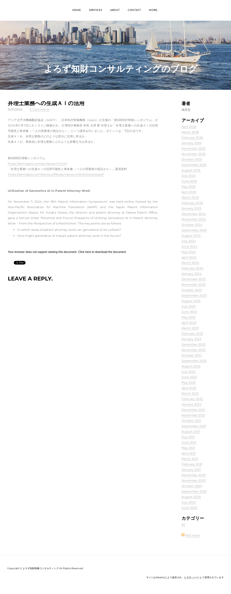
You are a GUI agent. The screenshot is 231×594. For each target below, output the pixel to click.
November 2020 (194, 480)
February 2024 (192, 268)
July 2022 (188, 371)
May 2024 (189, 252)
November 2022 (193, 350)
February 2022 (192, 399)
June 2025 (189, 181)
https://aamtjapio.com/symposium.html (37, 163)
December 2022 (193, 344)
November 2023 (193, 284)
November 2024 (194, 219)
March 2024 (190, 263)
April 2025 (189, 192)
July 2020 (189, 502)
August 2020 (191, 497)
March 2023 (190, 328)
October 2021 (191, 420)
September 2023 (194, 295)
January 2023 (191, 339)
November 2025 (193, 154)
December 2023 (193, 279)
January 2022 (191, 404)
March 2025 (190, 197)
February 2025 (192, 203)
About (115, 10)
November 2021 (193, 415)
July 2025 (188, 175)
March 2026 (190, 132)
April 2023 (189, 322)
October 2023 (192, 290)
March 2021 (190, 458)
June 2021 (189, 442)
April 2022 (189, 388)
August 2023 (191, 301)
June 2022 (189, 377)
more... (154, 10)
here (88, 251)
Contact (134, 10)
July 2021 (188, 437)
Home (76, 10)
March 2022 (190, 393)
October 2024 (192, 224)
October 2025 (192, 159)
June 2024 (189, 246)
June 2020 (189, 507)
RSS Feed (192, 535)
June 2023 (189, 312)
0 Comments (39, 109)
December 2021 (193, 409)
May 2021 (188, 448)
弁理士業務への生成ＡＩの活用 (46, 103)
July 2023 (188, 306)
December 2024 (194, 214)
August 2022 (191, 366)
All (183, 524)
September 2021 (194, 426)
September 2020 (194, 491)
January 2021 (191, 469)
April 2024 (189, 257)
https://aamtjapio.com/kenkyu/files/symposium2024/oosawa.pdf (56, 174)
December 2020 (194, 475)
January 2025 (191, 208)
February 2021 (192, 464)
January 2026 (191, 143)
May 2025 (189, 186)
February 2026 (192, 137)
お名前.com (190, 577)
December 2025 (193, 148)
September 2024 (194, 230)
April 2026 (189, 126)
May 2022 (189, 382)
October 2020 (192, 486)
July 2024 (189, 241)
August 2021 (191, 431)
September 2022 (194, 360)
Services (95, 10)
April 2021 (189, 453)
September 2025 (194, 165)
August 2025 (191, 170)
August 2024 (191, 235)
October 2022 (192, 355)
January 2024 (192, 273)
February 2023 (192, 333)
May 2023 (189, 317)
